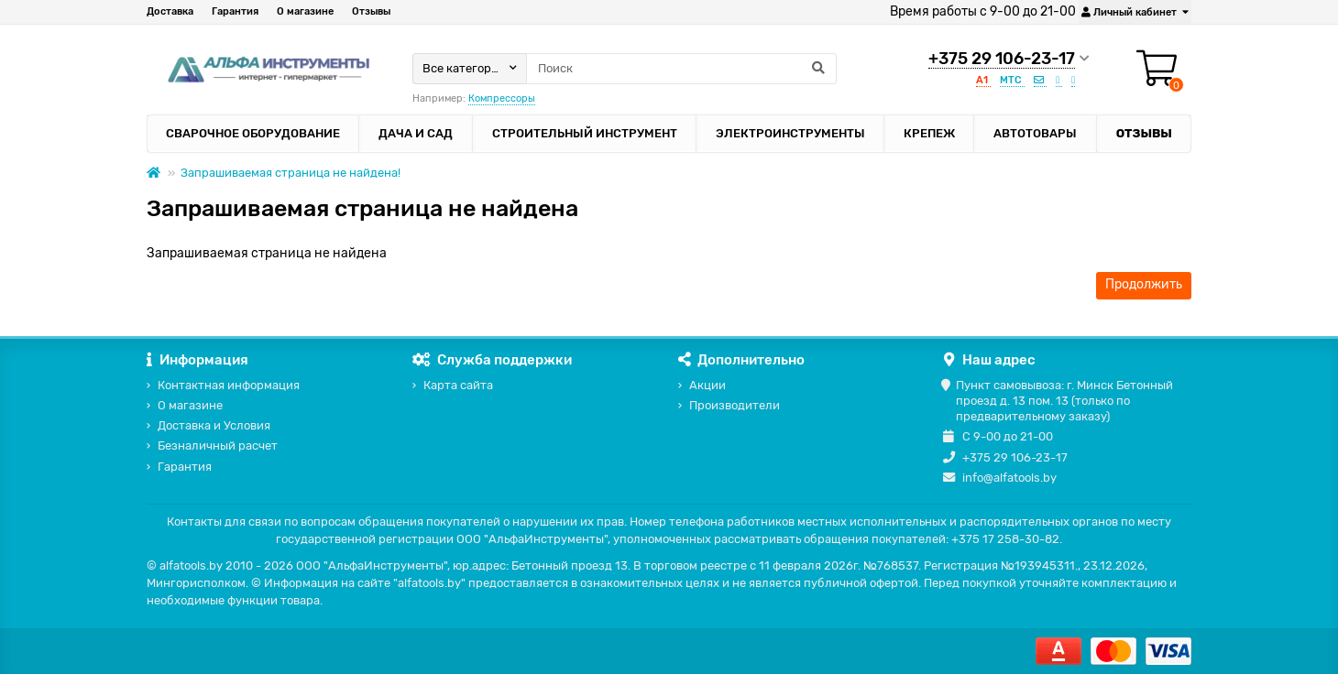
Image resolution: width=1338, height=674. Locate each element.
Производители (734, 405)
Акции (707, 385)
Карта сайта (458, 385)
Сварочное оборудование (253, 133)
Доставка (170, 11)
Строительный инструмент (584, 133)
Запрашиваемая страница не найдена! (290, 172)
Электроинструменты (790, 133)
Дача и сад (415, 133)
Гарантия (235, 11)
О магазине (305, 11)
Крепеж (929, 133)
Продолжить (1143, 284)
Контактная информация (229, 385)
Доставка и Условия (214, 425)
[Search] (681, 68)
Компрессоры (501, 98)
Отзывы (371, 11)
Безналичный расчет (218, 445)
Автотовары (1035, 133)
